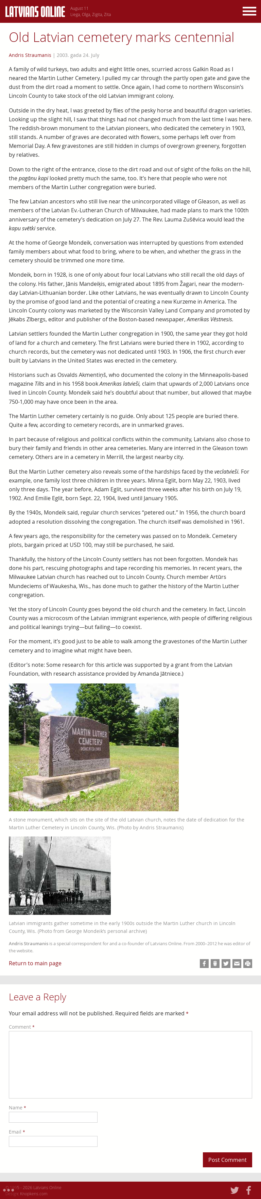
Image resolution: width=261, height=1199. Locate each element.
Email (17, 1131)
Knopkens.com (34, 1193)
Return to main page (35, 963)
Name (17, 1107)
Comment (22, 1027)
